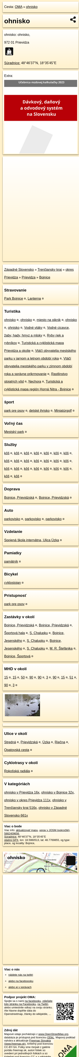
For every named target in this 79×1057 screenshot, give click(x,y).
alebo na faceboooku (20, 981)
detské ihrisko (39, 410)
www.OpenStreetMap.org (53, 1034)
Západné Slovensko (19, 269)
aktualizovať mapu (27, 830)
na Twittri (43, 1004)
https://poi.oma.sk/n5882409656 (21, 258)
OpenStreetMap (33, 254)
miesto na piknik (49, 320)
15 (6, 677)
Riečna (60, 742)
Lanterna (34, 298)
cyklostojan (12, 582)
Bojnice (44, 277)
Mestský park (14, 432)
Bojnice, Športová (17, 656)
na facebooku (33, 1001)
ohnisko (32, 7)
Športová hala (14, 633)
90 (31, 677)
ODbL (50, 1037)
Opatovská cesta (16, 750)
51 (71, 677)
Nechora (34, 381)
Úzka (46, 742)
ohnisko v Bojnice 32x (57, 792)
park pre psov (14, 410)
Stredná (10, 742)
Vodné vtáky (33, 327)
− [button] (10, 170)
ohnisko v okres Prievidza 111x (27, 800)
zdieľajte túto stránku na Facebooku (28, 1002)
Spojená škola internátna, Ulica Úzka (31, 540)
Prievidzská (29, 742)
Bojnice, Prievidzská (19, 497)
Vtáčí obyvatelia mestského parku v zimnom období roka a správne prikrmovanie (38, 366)
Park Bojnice (13, 298)
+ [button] (10, 164)
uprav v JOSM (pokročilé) (54, 830)
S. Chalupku (39, 633)
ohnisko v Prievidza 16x (21, 792)
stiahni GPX (11, 840)
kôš (6, 453)
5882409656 (11, 833)
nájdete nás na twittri (20, 974)
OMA (18, 7)
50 (23, 677)
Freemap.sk (55, 254)
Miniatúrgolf (63, 410)
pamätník (11, 561)
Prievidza (29, 277)
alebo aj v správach (19, 987)
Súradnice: (12, 63)
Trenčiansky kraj (50, 269)
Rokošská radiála (17, 771)
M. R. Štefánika (61, 648)
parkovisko (12, 519)
